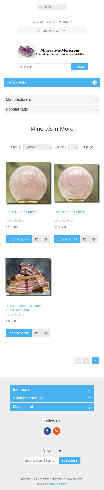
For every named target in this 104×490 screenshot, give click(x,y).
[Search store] (43, 66)
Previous (78, 360)
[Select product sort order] (37, 147)
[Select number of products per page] (73, 147)
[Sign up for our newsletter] (41, 460)
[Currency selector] (52, 7)
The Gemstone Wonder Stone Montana (23, 308)
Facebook (47, 431)
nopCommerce (58, 483)
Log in (51, 21)
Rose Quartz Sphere (21, 212)
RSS (56, 431)
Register (37, 21)
